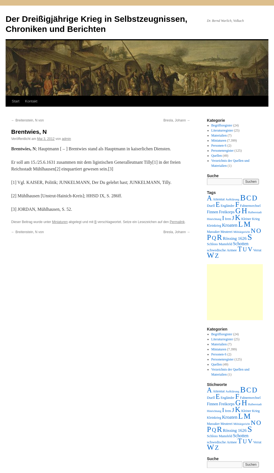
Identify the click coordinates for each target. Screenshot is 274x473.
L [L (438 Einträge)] (240, 224)
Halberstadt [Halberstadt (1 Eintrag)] (255, 212)
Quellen (216, 156)
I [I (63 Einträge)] (223, 218)
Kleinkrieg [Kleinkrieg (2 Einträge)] (214, 226)
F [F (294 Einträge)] (237, 204)
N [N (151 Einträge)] (253, 230)
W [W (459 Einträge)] (210, 255)
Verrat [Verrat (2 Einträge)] (257, 250)
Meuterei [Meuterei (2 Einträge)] (227, 232)
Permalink (177, 222)
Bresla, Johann (177, 120)
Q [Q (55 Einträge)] (214, 238)
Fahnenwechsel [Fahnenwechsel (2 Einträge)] (250, 206)
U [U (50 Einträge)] (245, 249)
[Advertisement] (235, 292)
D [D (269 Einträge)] (254, 198)
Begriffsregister (221, 125)
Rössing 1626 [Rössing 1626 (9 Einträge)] (235, 238)
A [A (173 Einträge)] (209, 198)
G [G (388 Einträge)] (238, 211)
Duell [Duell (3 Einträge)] (211, 206)
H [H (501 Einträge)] (244, 211)
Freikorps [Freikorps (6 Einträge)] (227, 212)
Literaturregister (222, 130)
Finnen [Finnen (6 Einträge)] (212, 212)
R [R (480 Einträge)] (219, 237)
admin (66, 139)
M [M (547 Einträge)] (247, 224)
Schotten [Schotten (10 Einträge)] (240, 243)
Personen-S (219, 145)
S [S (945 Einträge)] (249, 237)
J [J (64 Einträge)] (233, 218)
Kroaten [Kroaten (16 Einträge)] (229, 225)
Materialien (219, 135)
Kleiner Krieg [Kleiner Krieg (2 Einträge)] (250, 219)
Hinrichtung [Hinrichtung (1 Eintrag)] (214, 219)
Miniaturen (60, 222)
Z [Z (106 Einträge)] (217, 255)
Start (15, 101)
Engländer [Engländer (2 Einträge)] (227, 206)
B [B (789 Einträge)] (242, 197)
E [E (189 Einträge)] (218, 204)
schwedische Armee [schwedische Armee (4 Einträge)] (222, 250)
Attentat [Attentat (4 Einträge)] (218, 199)
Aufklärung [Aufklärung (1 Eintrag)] (232, 199)
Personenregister (222, 151)
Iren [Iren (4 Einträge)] (228, 219)
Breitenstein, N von (27, 120)
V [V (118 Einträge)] (250, 249)
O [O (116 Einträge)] (258, 230)
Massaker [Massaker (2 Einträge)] (213, 232)
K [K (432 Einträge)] (237, 217)
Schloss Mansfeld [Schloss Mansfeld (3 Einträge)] (219, 244)
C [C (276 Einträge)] (248, 198)
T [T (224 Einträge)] (240, 249)
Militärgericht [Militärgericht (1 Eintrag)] (241, 231)
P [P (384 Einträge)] (209, 237)
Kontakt (31, 101)
